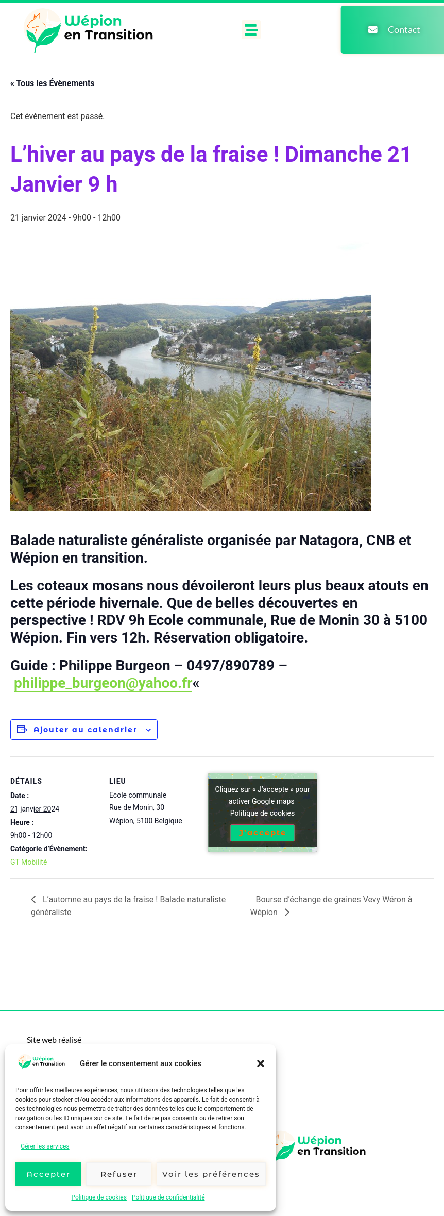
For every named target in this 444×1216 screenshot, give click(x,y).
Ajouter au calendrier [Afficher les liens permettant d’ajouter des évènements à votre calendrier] (85, 729)
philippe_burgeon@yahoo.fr (103, 682)
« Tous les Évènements (52, 83)
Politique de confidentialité (168, 1197)
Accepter (48, 1174)
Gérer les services (45, 1146)
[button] (260, 1063)
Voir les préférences (211, 1174)
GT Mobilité (28, 862)
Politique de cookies (99, 1197)
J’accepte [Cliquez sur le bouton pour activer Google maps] (262, 833)
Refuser (119, 1174)
